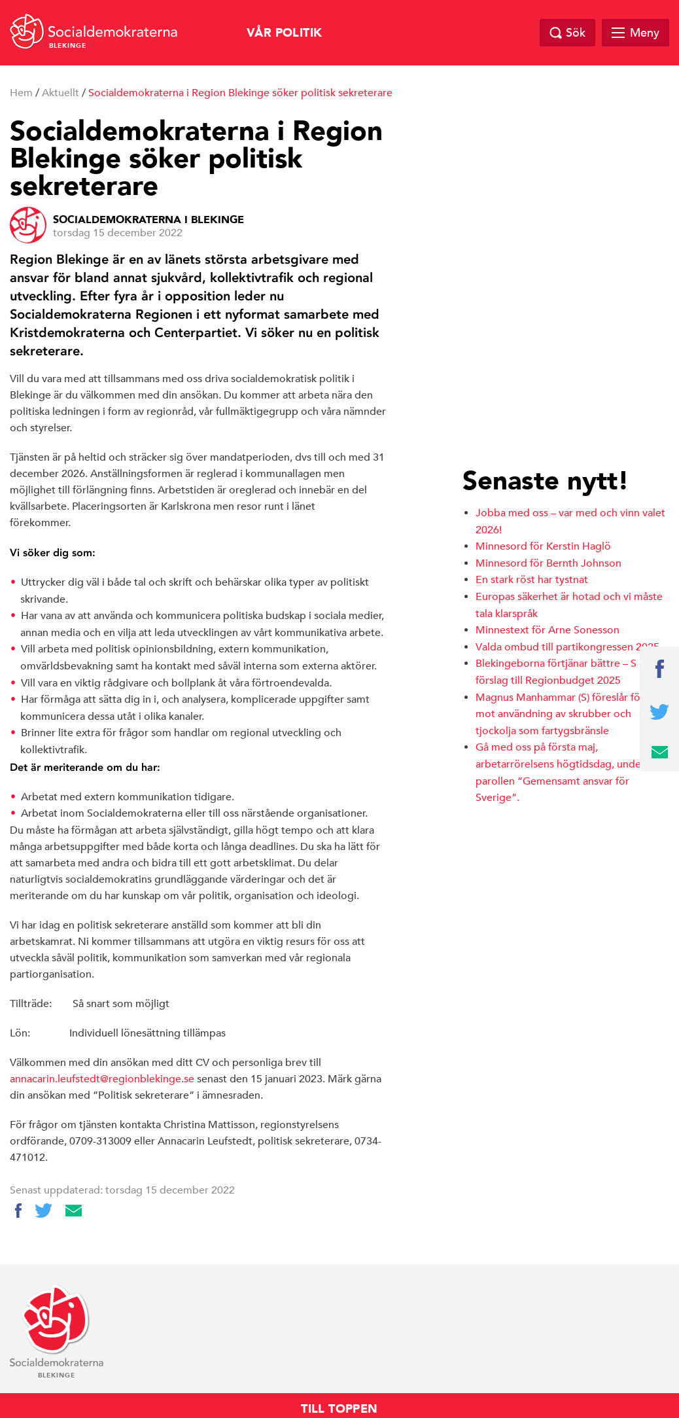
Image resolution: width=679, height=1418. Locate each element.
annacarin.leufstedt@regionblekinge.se (102, 1079)
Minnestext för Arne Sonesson (547, 630)
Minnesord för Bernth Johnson (548, 563)
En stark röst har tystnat (532, 579)
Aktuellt (60, 92)
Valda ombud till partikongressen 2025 (567, 647)
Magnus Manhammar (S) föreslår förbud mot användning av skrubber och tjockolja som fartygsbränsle (569, 714)
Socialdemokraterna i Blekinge (148, 220)
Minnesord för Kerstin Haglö (543, 546)
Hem (21, 92)
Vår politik (284, 33)
